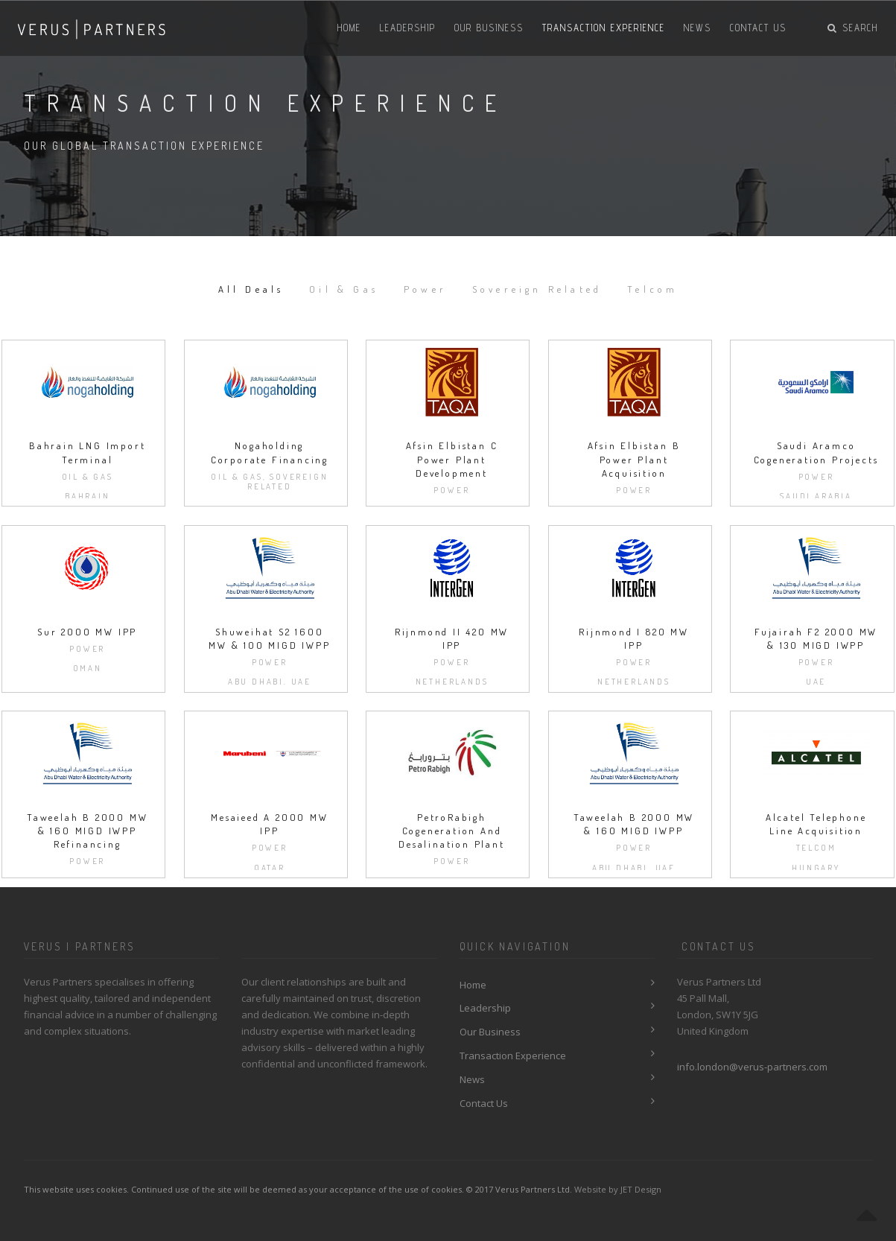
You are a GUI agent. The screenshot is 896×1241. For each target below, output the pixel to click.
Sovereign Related (537, 288)
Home (349, 28)
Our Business (489, 28)
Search (852, 28)
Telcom (653, 288)
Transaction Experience (603, 28)
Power (425, 288)
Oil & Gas (343, 288)
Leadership (408, 28)
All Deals (250, 288)
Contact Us (758, 28)
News (697, 28)
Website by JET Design (617, 1189)
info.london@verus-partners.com (752, 1066)
